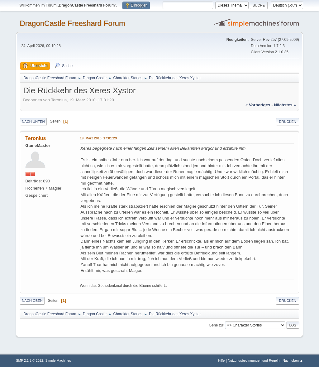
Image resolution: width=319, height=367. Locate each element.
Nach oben (32, 300)
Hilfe (221, 360)
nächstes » (285, 105)
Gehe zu (216, 325)
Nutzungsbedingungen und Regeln (253, 360)
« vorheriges (257, 105)
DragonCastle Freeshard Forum (72, 23)
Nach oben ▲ (293, 360)
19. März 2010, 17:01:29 (98, 138)
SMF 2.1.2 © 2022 (29, 360)
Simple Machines (58, 360)
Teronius (35, 138)
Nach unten (33, 121)
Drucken (287, 121)
